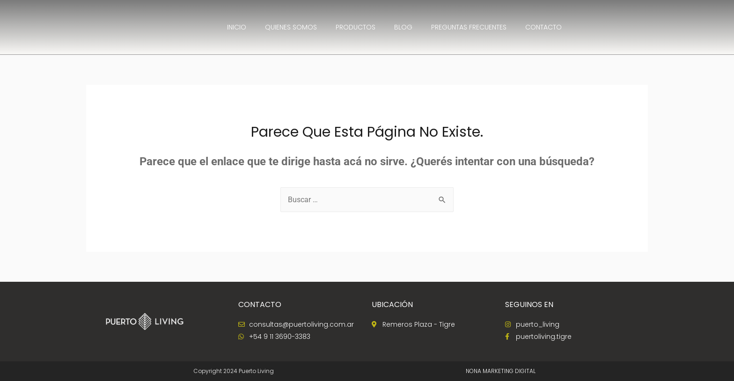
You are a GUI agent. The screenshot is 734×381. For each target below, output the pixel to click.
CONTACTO (543, 27)
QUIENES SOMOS (291, 27)
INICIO (236, 27)
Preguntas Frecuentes (468, 27)
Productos (355, 27)
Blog (403, 27)
